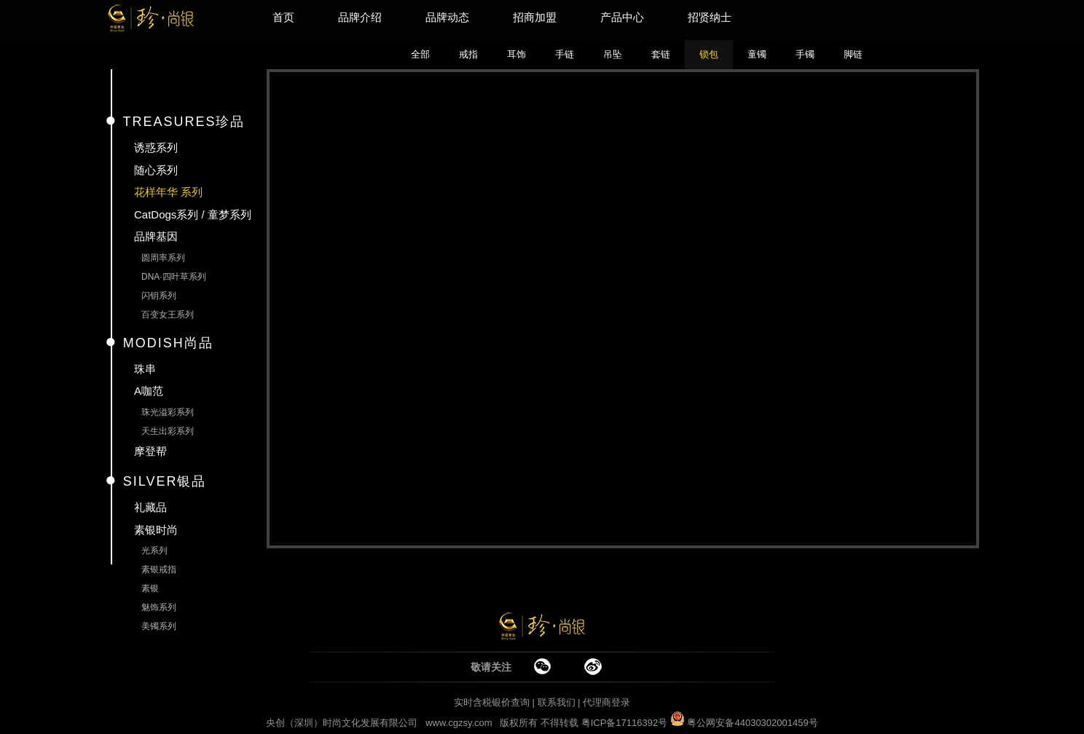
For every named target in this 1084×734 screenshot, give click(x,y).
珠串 (145, 369)
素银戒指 (158, 569)
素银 (150, 588)
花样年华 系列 (168, 192)
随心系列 (156, 170)
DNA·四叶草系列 (173, 277)
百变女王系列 (167, 314)
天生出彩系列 (167, 431)
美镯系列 (158, 626)
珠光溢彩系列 (167, 412)
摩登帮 (150, 451)
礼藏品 (150, 507)
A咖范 (148, 390)
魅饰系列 (158, 607)
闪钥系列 (158, 296)
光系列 (154, 550)
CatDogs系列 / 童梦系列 (192, 214)
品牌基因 (156, 236)
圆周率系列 (163, 258)
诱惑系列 (156, 147)
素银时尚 (156, 530)
